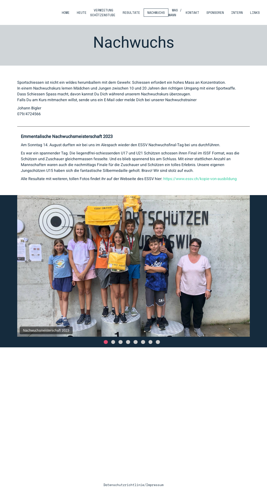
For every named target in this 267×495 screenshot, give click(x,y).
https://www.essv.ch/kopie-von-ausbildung (200, 179)
